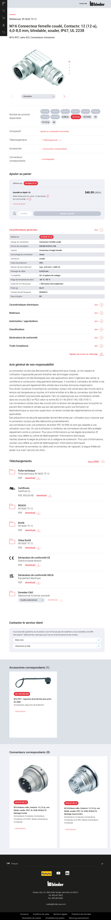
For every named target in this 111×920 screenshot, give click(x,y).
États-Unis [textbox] (19, 640)
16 (95, 117)
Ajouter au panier (67, 213)
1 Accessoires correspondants (54, 149)
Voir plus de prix (19, 204)
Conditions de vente (41, 914)
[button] (3, 3)
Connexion (24, 914)
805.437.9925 (57, 895)
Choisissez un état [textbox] (22, 646)
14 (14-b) (87, 117)
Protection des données (81, 914)
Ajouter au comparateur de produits (54, 131)
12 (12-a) (76, 117)
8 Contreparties (48, 159)
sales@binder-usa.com (56, 904)
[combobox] (38, 96)
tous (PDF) (94, 461)
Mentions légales (60, 914)
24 (54, 122)
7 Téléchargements (51, 140)
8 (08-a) (65, 117)
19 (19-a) (45, 122)
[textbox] (37, 96)
